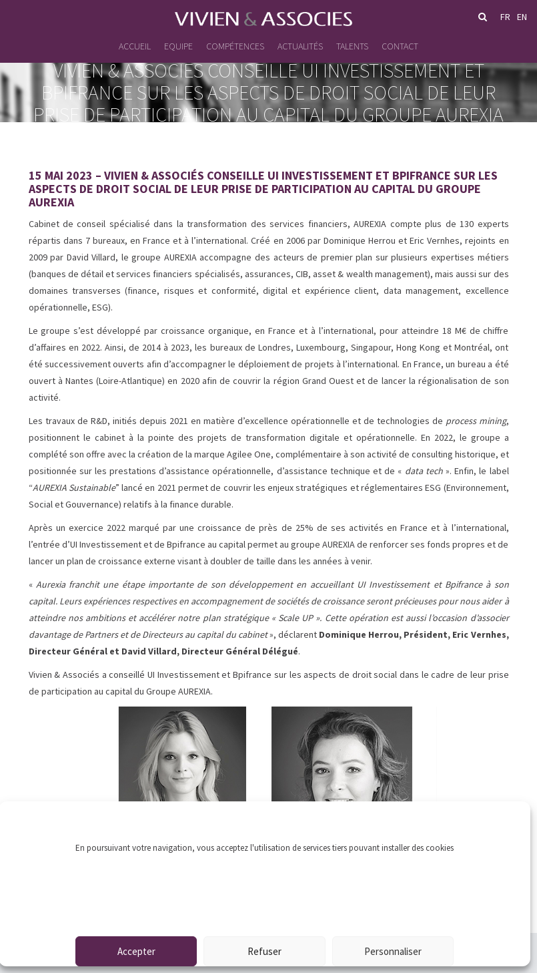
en (522, 17)
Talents (352, 46)
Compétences (235, 46)
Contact (400, 46)
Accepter (136, 951)
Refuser (264, 951)
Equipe (178, 46)
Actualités (300, 46)
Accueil (135, 46)
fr (505, 17)
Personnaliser (393, 951)
